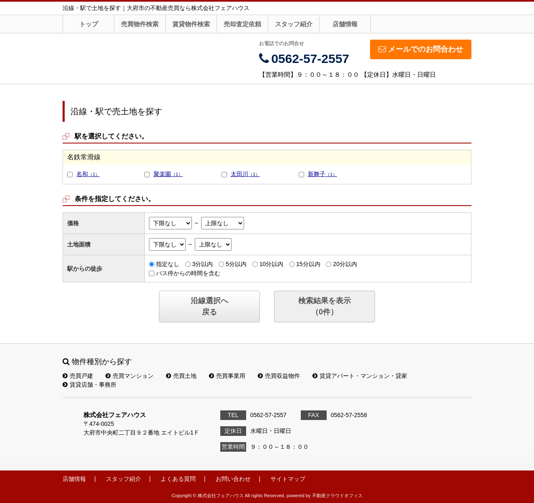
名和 (88, 174)
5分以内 (236, 264)
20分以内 (345, 264)
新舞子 (322, 174)
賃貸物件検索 (191, 24)
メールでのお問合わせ (420, 49)
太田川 (245, 174)
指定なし (167, 264)
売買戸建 (78, 375)
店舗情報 (345, 24)
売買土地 (181, 375)
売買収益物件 (279, 375)
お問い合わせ (233, 478)
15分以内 (308, 264)
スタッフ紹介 (293, 24)
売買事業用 (227, 375)
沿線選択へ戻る (209, 306)
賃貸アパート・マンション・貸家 (359, 375)
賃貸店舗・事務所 (89, 384)
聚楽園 (168, 174)
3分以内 (202, 264)
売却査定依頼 (242, 24)
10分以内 (271, 264)
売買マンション (130, 375)
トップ (88, 24)
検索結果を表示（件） (324, 306)
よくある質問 (178, 478)
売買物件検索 (140, 24)
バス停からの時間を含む (188, 273)
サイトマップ (287, 478)
